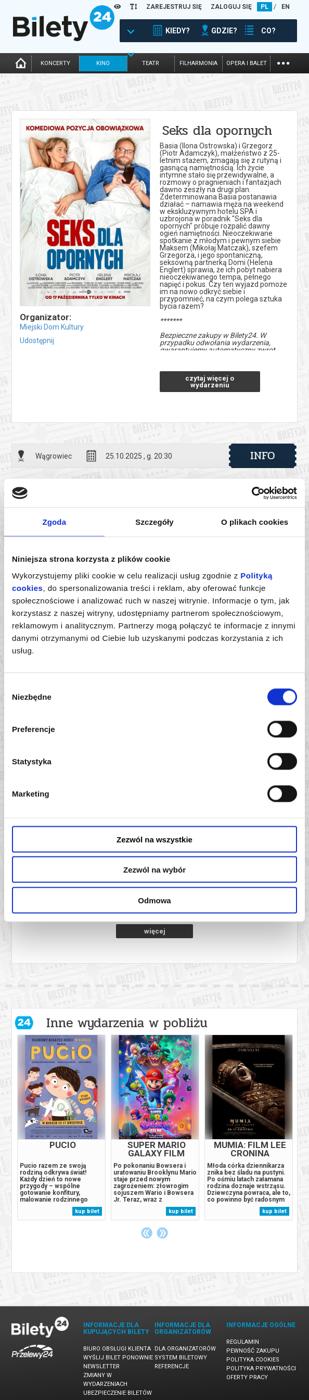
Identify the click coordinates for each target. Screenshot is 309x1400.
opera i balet (246, 63)
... (283, 62)
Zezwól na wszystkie (154, 839)
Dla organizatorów (185, 1348)
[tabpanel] (61, 1127)
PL (264, 6)
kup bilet (87, 1211)
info (262, 455)
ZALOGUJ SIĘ (231, 6)
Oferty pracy (247, 1377)
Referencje (171, 1366)
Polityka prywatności (261, 1368)
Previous (146, 1233)
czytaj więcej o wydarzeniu (209, 381)
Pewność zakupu (252, 1350)
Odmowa (154, 900)
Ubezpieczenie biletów (117, 1393)
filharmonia (198, 63)
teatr (150, 63)
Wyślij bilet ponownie (118, 1357)
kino (103, 63)
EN (285, 6)
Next (162, 1233)
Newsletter (101, 1366)
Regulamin (242, 1342)
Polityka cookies (252, 1359)
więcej (154, 931)
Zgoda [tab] (55, 522)
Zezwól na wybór (154, 869)
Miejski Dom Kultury (52, 327)
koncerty (55, 63)
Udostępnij (37, 340)
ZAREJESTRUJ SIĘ (174, 6)
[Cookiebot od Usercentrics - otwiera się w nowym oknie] (251, 493)
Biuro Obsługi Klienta (117, 1348)
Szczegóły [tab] (154, 522)
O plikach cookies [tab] (254, 522)
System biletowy (180, 1357)
